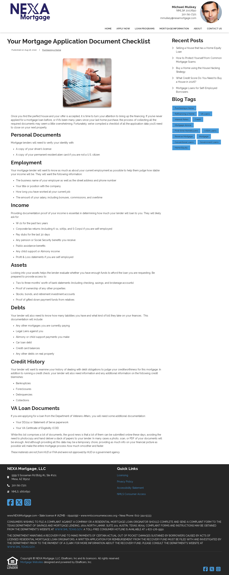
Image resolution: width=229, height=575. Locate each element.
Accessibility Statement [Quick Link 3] (130, 487)
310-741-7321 (189, 14)
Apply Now (123, 28)
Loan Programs (145, 28)
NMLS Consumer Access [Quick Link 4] (131, 494)
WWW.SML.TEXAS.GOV (68, 529)
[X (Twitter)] (19, 502)
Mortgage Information (174, 28)
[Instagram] (27, 502)
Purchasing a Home (51, 50)
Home (108, 28)
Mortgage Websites (32, 562)
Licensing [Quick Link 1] (122, 475)
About (198, 28)
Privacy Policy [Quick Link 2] (125, 481)
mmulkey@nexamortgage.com (178, 18)
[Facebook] (10, 502)
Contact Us (214, 28)
